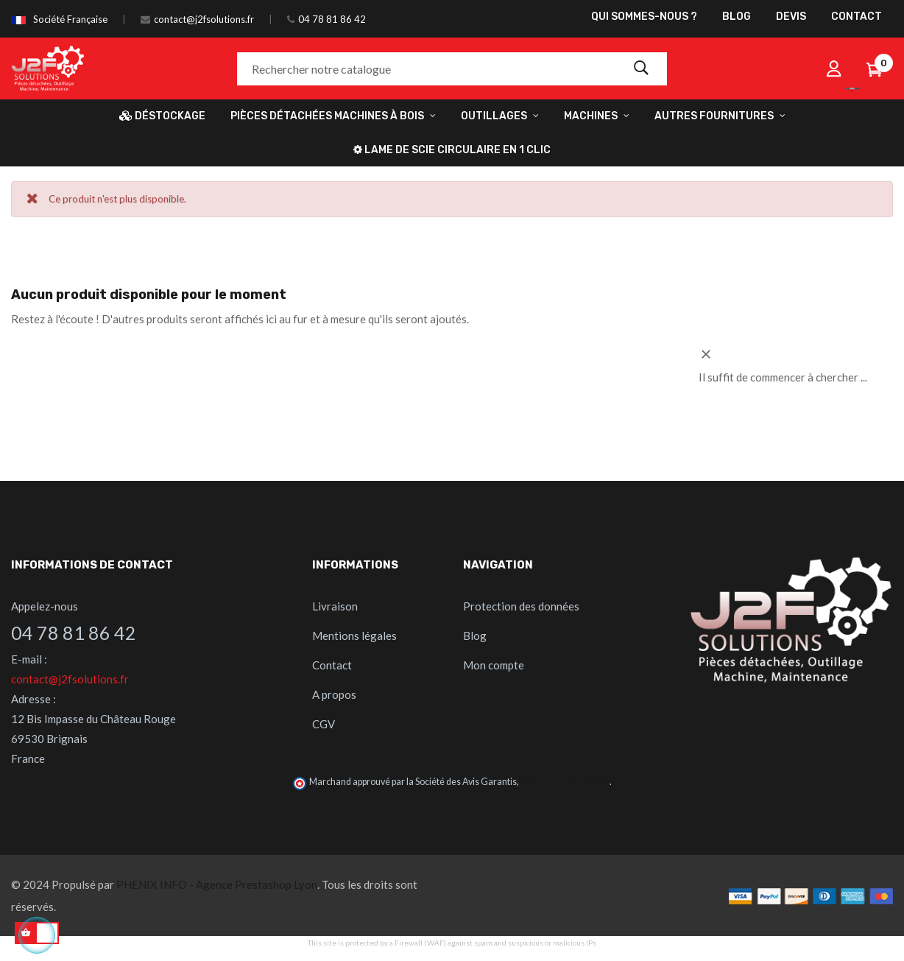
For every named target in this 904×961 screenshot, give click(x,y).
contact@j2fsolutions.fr (204, 19)
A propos (334, 694)
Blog (475, 635)
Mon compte (493, 665)
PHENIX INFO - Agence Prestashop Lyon (216, 884)
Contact (332, 665)
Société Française (70, 19)
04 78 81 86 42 (332, 19)
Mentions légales (354, 635)
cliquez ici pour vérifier (565, 781)
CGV (323, 724)
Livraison (335, 606)
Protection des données (521, 606)
